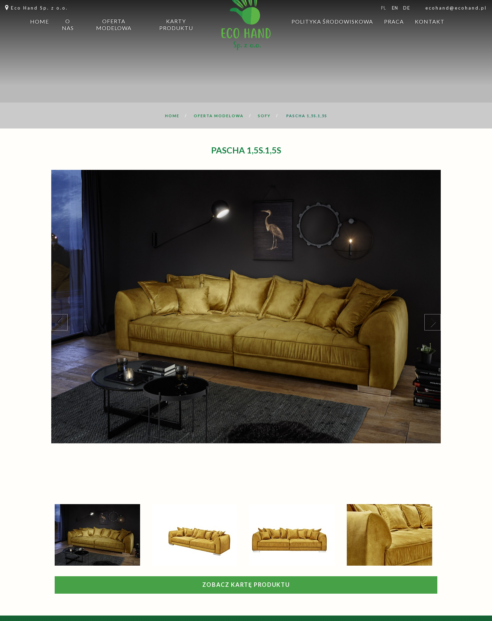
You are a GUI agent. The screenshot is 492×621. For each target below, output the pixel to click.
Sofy (264, 115)
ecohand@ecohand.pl (456, 8)
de (406, 8)
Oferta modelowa (114, 37)
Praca (394, 34)
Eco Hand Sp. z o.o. (39, 8)
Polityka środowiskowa (332, 34)
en (395, 8)
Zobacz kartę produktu (246, 584)
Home (39, 34)
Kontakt (430, 34)
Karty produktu (176, 37)
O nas (68, 37)
